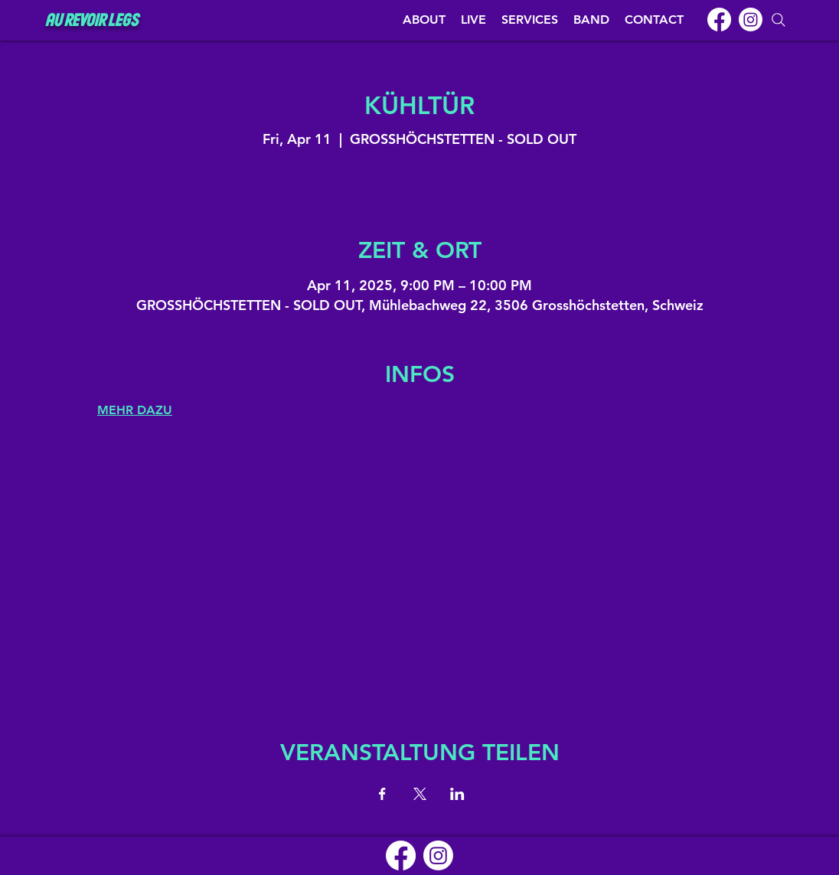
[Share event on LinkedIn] (457, 794)
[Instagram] (750, 19)
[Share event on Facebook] (382, 794)
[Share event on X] (420, 794)
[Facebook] (719, 19)
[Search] (778, 20)
